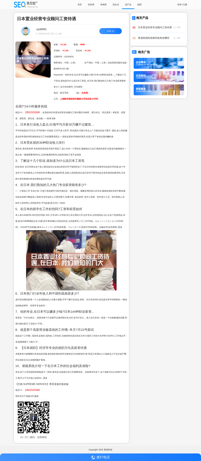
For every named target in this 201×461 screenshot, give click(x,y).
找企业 (116, 4)
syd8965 (41, 29)
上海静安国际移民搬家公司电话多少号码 (79, 99)
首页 (80, 4)
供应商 (91, 4)
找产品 (128, 4)
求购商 (103, 4)
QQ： (82, 93)
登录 (179, 4)
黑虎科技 (108, 449)
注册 (185, 4)
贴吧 (139, 4)
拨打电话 (100, 457)
